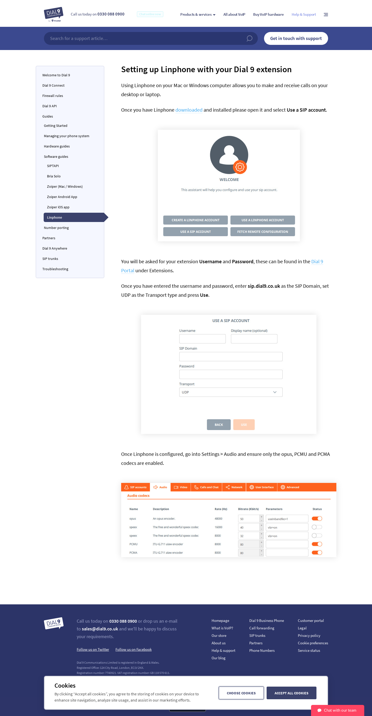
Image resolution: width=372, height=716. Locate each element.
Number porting (56, 227)
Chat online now (150, 14)
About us (219, 642)
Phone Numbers (262, 650)
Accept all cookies (291, 693)
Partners (48, 238)
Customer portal (311, 620)
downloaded (189, 109)
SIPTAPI (53, 165)
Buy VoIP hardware (268, 14)
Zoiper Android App (62, 196)
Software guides (56, 156)
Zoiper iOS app (58, 207)
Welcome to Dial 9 (56, 75)
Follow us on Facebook (133, 649)
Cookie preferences (313, 642)
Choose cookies (241, 693)
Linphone (54, 217)
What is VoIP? (222, 628)
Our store (219, 635)
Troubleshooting (55, 269)
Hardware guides (57, 146)
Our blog (219, 657)
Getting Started (55, 125)
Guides (47, 116)
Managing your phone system (66, 136)
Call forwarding (261, 628)
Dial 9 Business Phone (266, 620)
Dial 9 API (49, 106)
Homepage (220, 620)
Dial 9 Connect (53, 85)
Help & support (223, 650)
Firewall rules (52, 95)
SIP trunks (50, 258)
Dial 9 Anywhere (54, 248)
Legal (302, 628)
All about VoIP (234, 14)
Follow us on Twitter (93, 649)
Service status (309, 650)
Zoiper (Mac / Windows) (65, 186)
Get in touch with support (296, 38)
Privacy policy (309, 635)
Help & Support (304, 14)
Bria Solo (54, 176)
